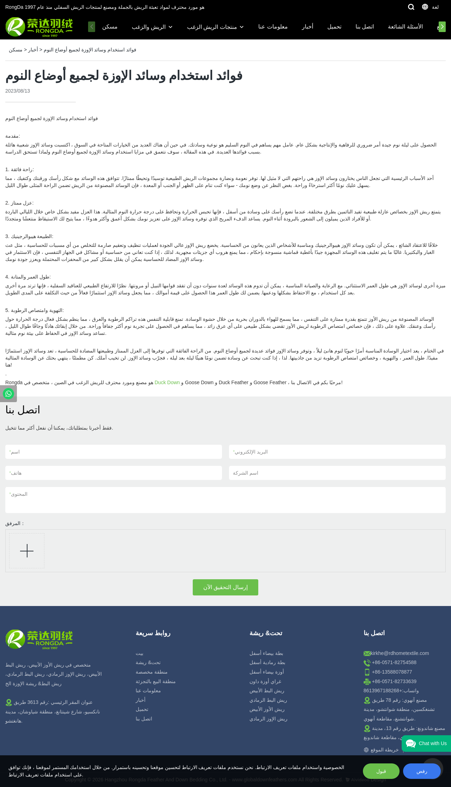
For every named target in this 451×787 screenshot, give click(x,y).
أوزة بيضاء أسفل (266, 672)
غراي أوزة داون (265, 681)
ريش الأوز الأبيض (267, 709)
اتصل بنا (365, 27)
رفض (421, 771)
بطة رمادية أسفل (267, 662)
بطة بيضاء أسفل (266, 653)
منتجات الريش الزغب (212, 27)
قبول (381, 771)
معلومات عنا (273, 27)
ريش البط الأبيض (266, 690)
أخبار (307, 27)
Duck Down (167, 382)
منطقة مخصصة (152, 672)
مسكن (110, 27)
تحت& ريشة (148, 662)
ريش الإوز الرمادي (268, 719)
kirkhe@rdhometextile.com (400, 653)
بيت (139, 653)
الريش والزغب (149, 27)
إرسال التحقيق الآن (225, 587)
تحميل (334, 27)
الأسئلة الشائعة (405, 27)
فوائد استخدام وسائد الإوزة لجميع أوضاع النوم (90, 49)
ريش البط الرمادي (268, 700)
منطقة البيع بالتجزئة (156, 681)
